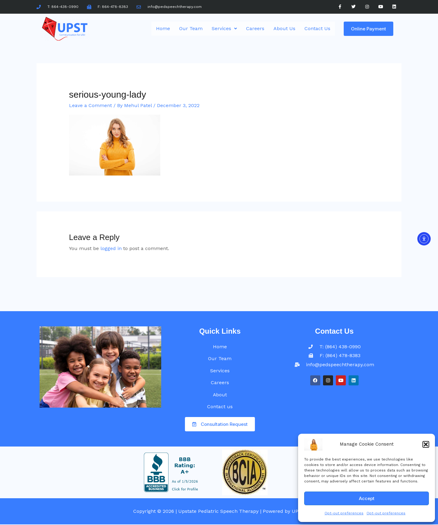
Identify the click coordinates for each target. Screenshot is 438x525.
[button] (426, 444)
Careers (255, 28)
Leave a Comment (90, 105)
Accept (366, 498)
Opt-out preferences (344, 513)
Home (163, 28)
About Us (284, 28)
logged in (111, 248)
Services (224, 28)
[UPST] (313, 444)
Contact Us (317, 28)
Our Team (191, 28)
